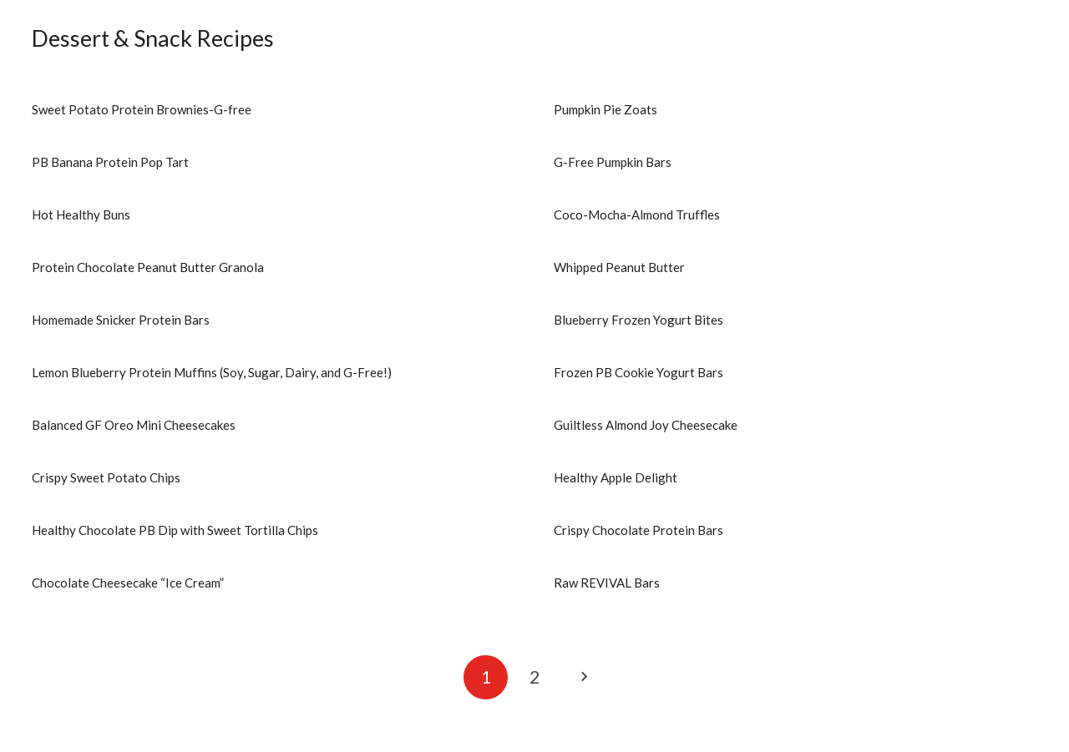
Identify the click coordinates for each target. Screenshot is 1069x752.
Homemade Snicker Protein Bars (121, 319)
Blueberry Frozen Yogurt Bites (638, 319)
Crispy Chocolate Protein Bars (638, 530)
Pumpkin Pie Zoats (605, 109)
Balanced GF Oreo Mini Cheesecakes (134, 424)
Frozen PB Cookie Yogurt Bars (638, 372)
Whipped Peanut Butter (619, 267)
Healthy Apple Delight (615, 477)
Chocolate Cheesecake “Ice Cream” (128, 582)
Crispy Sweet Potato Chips (106, 477)
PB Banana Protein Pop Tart (110, 161)
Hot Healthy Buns (81, 214)
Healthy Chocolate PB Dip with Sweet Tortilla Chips (175, 530)
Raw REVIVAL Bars (607, 582)
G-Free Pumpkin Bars (612, 161)
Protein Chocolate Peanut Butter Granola (148, 267)
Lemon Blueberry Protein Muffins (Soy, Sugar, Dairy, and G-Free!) (212, 372)
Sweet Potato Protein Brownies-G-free (141, 109)
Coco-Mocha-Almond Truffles (637, 214)
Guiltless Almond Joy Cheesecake (645, 424)
